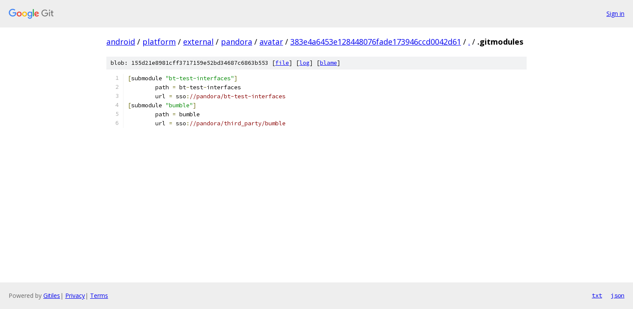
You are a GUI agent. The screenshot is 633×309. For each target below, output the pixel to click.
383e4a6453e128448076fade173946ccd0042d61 (375, 41)
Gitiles (51, 295)
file (282, 63)
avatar (271, 41)
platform (159, 41)
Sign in (615, 13)
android (120, 41)
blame (328, 63)
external (198, 41)
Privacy (75, 295)
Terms (99, 295)
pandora (236, 41)
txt (597, 295)
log (304, 63)
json (617, 295)
